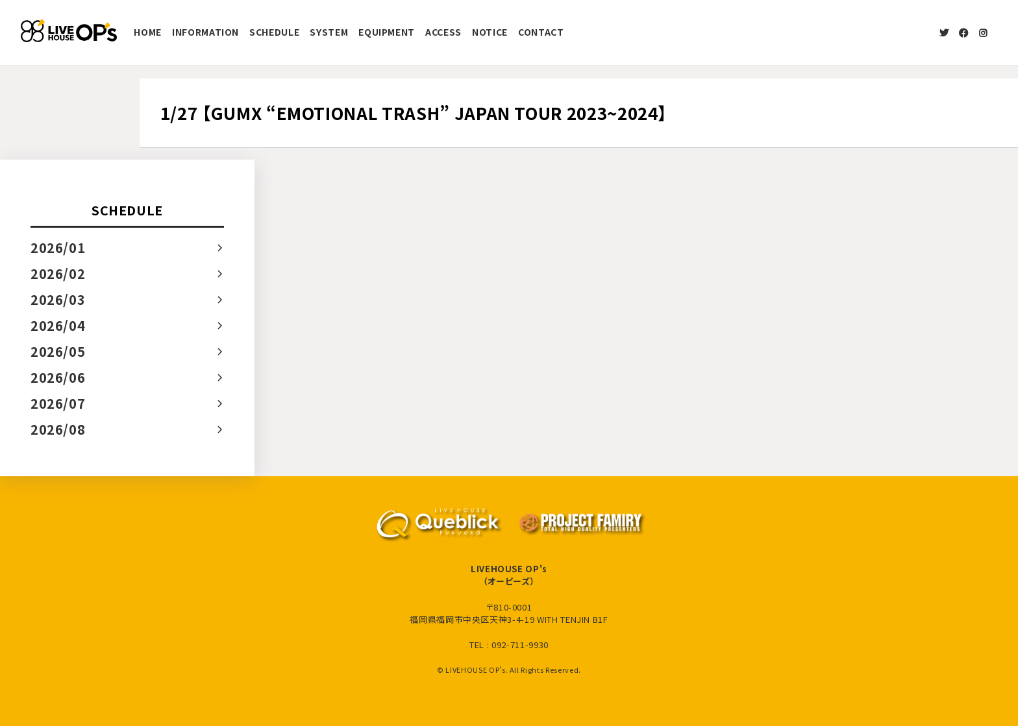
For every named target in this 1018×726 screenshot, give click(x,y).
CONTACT (541, 31)
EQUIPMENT (386, 31)
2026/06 (58, 377)
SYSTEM (329, 31)
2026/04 (58, 325)
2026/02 (58, 273)
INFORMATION (205, 31)
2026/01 (58, 247)
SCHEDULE (274, 31)
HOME (148, 31)
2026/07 (58, 403)
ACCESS (443, 31)
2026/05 (58, 351)
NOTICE (490, 31)
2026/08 (58, 429)
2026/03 (58, 299)
